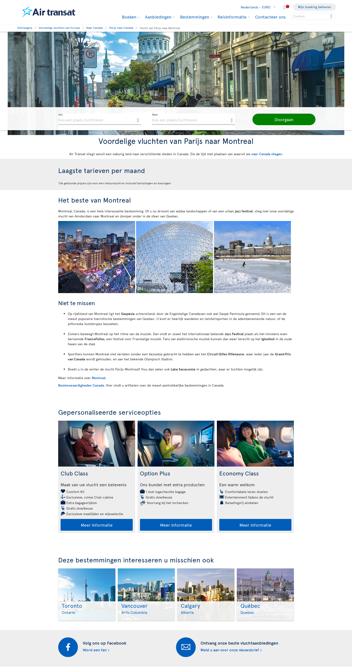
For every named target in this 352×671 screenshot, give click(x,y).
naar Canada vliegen (266, 154)
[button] (279, 119)
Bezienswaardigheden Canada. (81, 385)
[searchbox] (313, 16)
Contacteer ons (270, 17)
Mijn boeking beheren (314, 7)
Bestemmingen (194, 17)
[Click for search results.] (331, 16)
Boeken (128, 17)
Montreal (99, 378)
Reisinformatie (231, 17)
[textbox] (99, 119)
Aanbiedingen (158, 17)
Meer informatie (97, 525)
